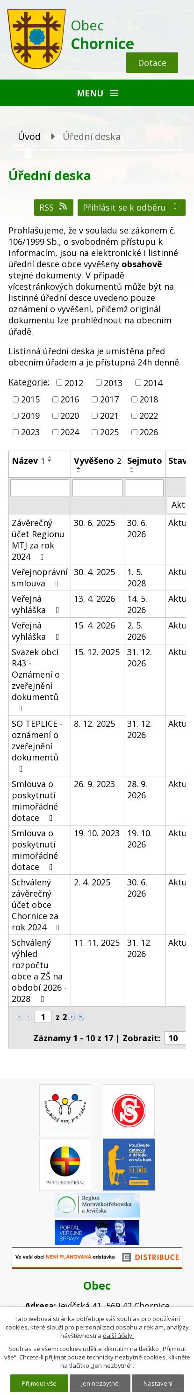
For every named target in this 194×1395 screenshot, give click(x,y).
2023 (30, 432)
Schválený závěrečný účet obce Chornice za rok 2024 (38, 904)
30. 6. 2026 (137, 528)
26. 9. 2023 (94, 783)
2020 (69, 415)
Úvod (29, 136)
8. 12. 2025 (94, 723)
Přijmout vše (39, 1383)
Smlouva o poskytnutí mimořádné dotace (35, 800)
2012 (74, 382)
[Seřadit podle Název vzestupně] (50, 457)
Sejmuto (144, 460)
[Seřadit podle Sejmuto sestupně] (132, 472)
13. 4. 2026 (94, 598)
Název (28, 460)
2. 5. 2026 (136, 631)
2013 (113, 382)
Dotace (152, 62)
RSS (54, 207)
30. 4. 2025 (94, 571)
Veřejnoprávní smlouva (40, 577)
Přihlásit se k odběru (132, 207)
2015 (30, 399)
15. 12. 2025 (97, 651)
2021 (109, 415)
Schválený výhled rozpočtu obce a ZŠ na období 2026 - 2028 (39, 970)
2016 (69, 399)
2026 (148, 432)
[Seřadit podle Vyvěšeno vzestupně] (79, 468)
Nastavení (158, 1383)
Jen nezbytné (100, 1383)
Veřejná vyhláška (37, 604)
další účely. (118, 1335)
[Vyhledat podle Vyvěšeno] (97, 488)
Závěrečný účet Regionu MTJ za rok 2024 (38, 539)
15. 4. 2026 (94, 625)
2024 (69, 432)
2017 (109, 399)
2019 (30, 415)
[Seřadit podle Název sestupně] (50, 460)
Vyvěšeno (97, 460)
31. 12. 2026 (139, 657)
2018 (148, 399)
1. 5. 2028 (136, 577)
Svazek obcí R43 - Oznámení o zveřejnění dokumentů (36, 679)
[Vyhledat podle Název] (39, 488)
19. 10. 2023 (97, 833)
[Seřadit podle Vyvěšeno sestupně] (79, 472)
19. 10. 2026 (139, 838)
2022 (148, 415)
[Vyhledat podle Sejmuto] (145, 488)
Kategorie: (29, 381)
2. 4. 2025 (92, 882)
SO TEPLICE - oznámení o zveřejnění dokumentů (37, 745)
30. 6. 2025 (94, 522)
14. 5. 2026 (137, 604)
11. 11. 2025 (97, 942)
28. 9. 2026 (137, 789)
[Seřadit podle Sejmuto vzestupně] (132, 468)
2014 (153, 382)
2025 (109, 432)
